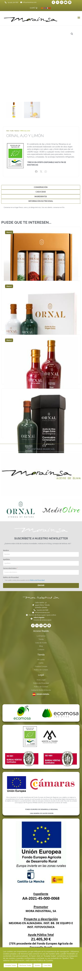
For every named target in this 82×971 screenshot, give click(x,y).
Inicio (7, 130)
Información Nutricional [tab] (40, 201)
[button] (79, 17)
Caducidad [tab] (41, 192)
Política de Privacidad (11, 577)
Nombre (6, 550)
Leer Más (47, 965)
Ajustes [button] (37, 965)
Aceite (11, 130)
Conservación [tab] (41, 187)
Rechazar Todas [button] (25, 965)
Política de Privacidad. (37, 580)
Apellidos (6, 559)
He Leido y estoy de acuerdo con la (25, 580)
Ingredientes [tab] (40, 197)
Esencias (17, 130)
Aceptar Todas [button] (10, 965)
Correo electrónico (10, 568)
